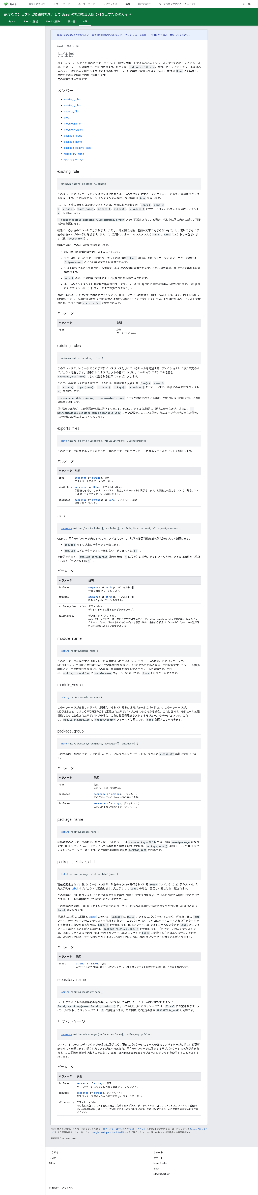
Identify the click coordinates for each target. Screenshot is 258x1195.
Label (64, 874)
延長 (69, 46)
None (64, 440)
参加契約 (155, 35)
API (77, 46)
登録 (172, 35)
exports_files (72, 111)
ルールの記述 (31, 21)
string (96, 477)
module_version (73, 129)
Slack (156, 1168)
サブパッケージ (73, 159)
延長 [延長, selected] (127, 4)
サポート (158, 1158)
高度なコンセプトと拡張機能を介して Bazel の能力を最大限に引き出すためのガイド (67, 14)
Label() (93, 916)
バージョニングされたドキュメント (177, 4)
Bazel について (37, 4)
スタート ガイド (61, 4)
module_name (72, 123)
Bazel (60, 46)
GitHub (247, 4)
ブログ (52, 1158)
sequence (81, 477)
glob (66, 117)
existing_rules (72, 105)
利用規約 (54, 1188)
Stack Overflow (162, 1174)
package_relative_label (77, 147)
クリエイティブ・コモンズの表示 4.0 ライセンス (122, 1129)
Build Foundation (66, 35)
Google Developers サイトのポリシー (110, 1132)
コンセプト (10, 21)
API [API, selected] (85, 21)
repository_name (74, 153)
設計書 (71, 21)
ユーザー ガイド (86, 4)
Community (144, 4)
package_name (73, 141)
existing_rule (71, 99)
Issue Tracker (161, 1163)
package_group (73, 135)
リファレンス (110, 4)
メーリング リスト (129, 35)
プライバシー (69, 1188)
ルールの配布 (53, 21)
